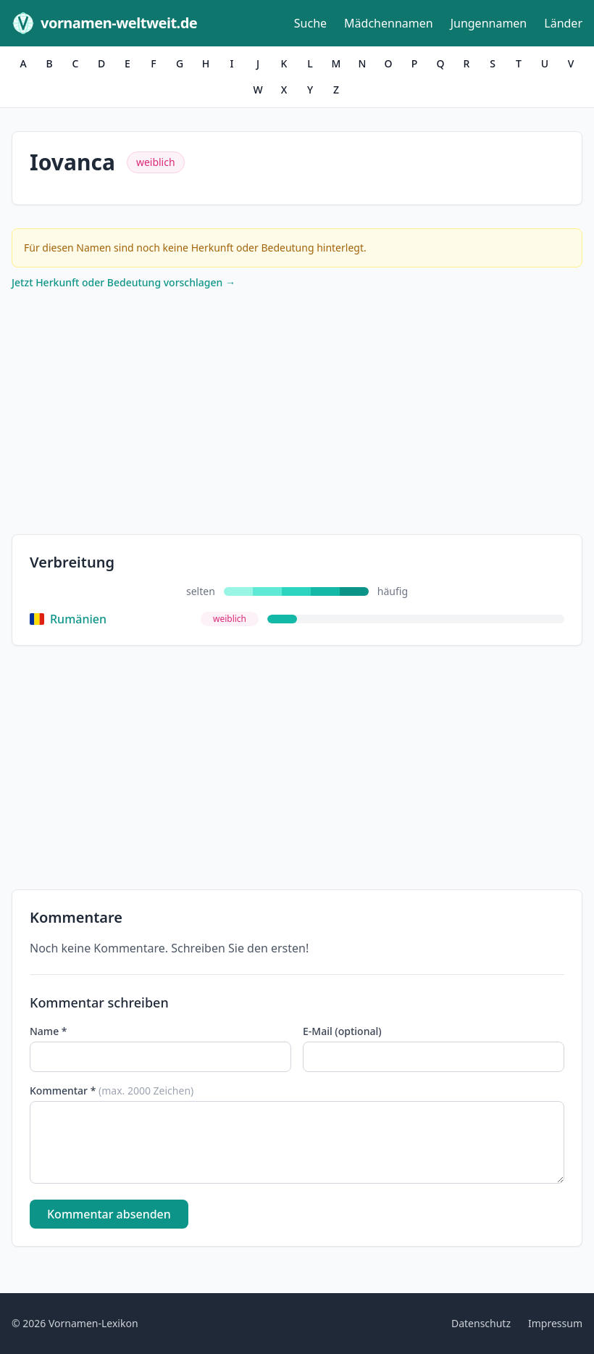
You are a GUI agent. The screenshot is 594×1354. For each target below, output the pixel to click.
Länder (563, 23)
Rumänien (68, 619)
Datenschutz (481, 1323)
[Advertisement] (297, 415)
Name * (48, 1031)
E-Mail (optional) (342, 1031)
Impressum (555, 1323)
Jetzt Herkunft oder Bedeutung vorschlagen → (123, 282)
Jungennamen (489, 23)
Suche (310, 23)
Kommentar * (111, 1090)
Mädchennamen (388, 23)
